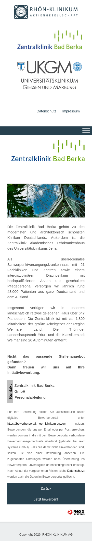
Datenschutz (46, 111)
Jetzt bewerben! (46, 499)
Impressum (71, 111)
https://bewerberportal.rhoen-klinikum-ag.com (36, 423)
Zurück (46, 488)
